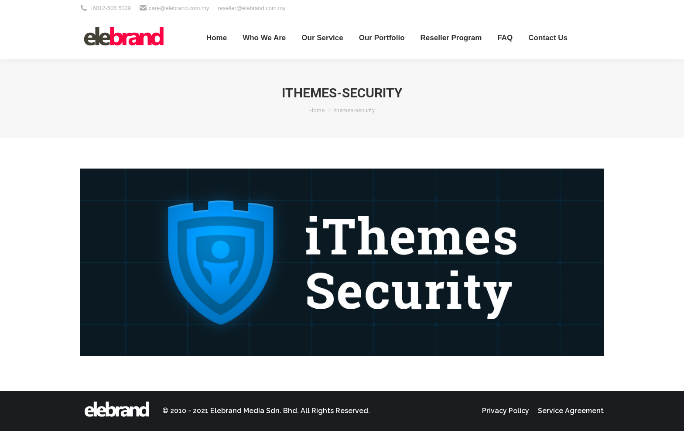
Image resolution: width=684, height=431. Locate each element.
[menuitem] (217, 38)
